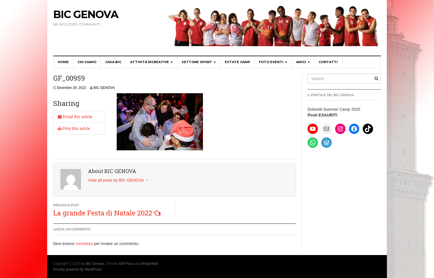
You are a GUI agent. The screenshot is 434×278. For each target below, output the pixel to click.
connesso (84, 243)
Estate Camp (237, 62)
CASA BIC (113, 62)
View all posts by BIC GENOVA (118, 180)
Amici (303, 62)
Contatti (328, 62)
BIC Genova (85, 14)
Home (63, 62)
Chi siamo (87, 62)
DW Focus (127, 264)
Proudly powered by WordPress (77, 269)
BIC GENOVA (104, 88)
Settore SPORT (199, 62)
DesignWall (149, 264)
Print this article (74, 128)
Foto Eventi (273, 62)
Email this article (75, 116)
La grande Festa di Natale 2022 (102, 212)
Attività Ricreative (151, 62)
